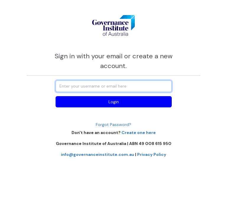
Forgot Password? (113, 124)
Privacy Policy (151, 154)
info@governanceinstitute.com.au (97, 154)
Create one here (138, 132)
